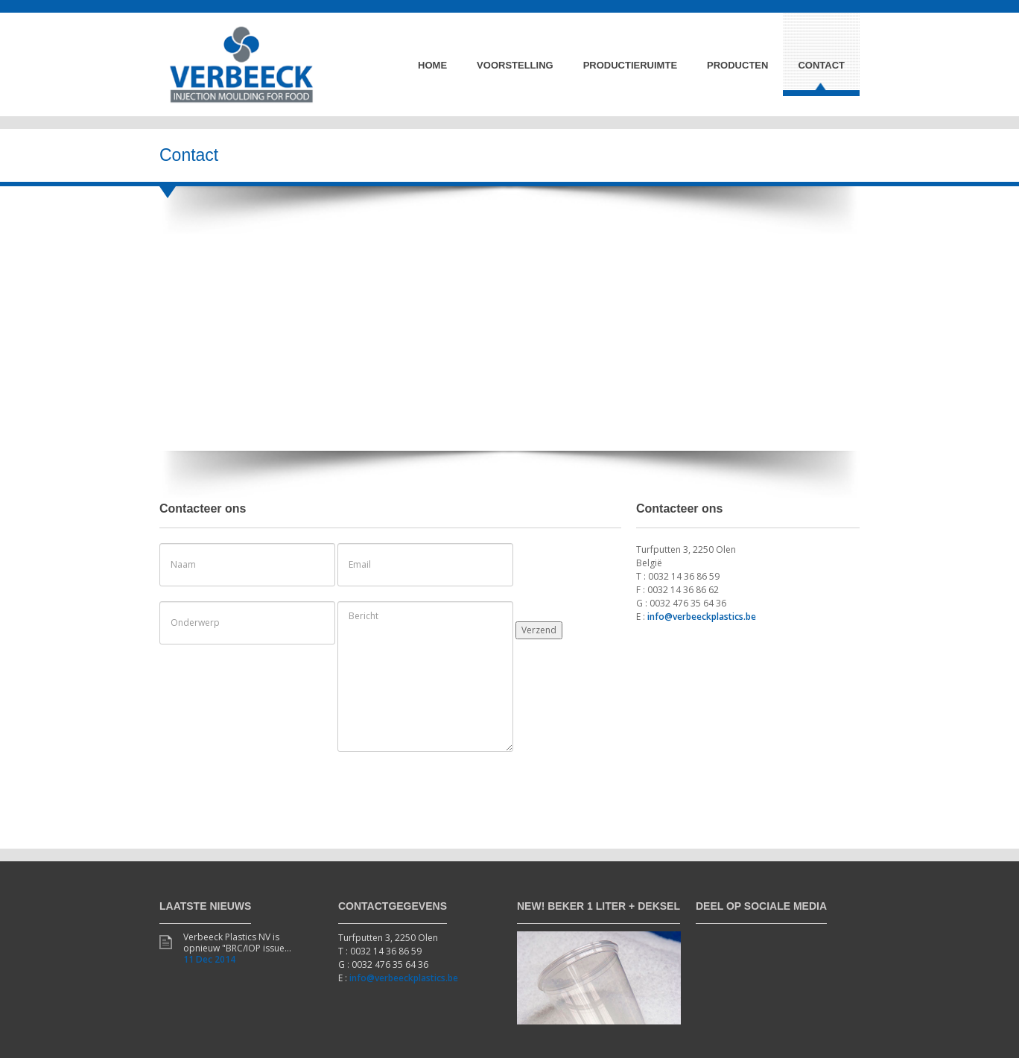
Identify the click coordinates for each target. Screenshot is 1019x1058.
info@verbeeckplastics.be (701, 616)
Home (432, 65)
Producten (737, 65)
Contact (821, 65)
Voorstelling (515, 65)
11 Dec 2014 (209, 959)
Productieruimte (630, 65)
